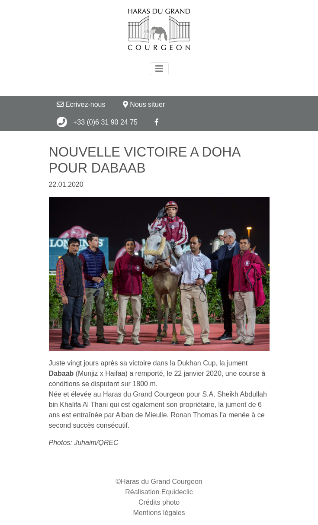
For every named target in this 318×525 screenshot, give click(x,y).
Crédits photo (159, 502)
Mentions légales (159, 512)
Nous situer (144, 104)
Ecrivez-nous (81, 104)
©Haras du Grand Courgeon (159, 481)
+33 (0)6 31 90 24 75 (97, 122)
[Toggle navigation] (159, 68)
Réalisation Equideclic (159, 492)
